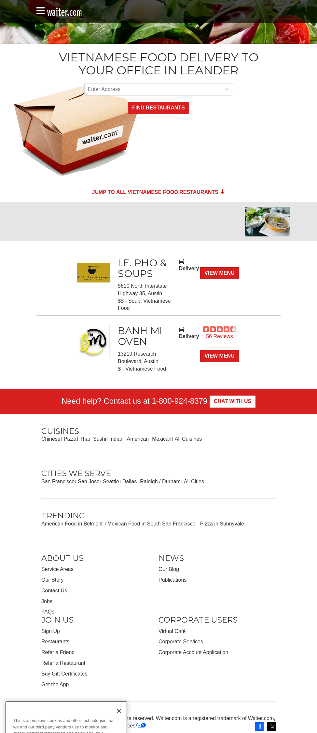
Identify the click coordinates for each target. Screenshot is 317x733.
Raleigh (149, 481)
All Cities (194, 481)
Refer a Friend (58, 652)
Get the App (55, 684)
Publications (172, 580)
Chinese (51, 439)
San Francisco (58, 481)
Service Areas (57, 569)
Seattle (111, 481)
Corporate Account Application (193, 652)
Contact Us (54, 590)
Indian (116, 439)
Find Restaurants (158, 107)
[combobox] (88, 89)
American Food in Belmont (72, 523)
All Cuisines (188, 439)
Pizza (70, 439)
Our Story (52, 580)
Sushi (99, 439)
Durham (171, 481)
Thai (85, 439)
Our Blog (168, 569)
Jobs (46, 601)
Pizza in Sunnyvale (222, 523)
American (138, 439)
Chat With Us (232, 401)
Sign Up (50, 631)
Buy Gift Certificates (64, 673)
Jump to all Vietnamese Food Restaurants (158, 192)
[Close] (119, 722)
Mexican (162, 439)
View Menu (219, 273)
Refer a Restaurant (63, 663)
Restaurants (55, 641)
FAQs (47, 611)
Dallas (129, 481)
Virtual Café (172, 631)
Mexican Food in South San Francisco (152, 523)
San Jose (89, 481)
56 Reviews (219, 336)
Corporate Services (180, 641)
